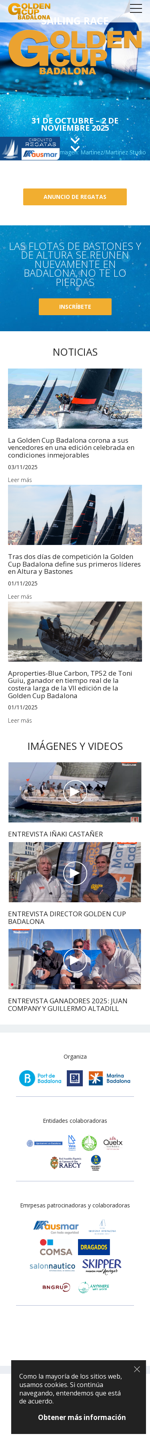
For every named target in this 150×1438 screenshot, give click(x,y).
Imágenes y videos (75, 746)
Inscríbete (75, 306)
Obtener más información (82, 1417)
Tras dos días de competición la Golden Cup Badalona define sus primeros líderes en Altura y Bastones (74, 564)
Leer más (20, 480)
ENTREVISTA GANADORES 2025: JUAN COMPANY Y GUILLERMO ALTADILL (68, 1004)
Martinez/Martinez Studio (113, 152)
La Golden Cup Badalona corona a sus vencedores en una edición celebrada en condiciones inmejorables (71, 447)
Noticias (75, 351)
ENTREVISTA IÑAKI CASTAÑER (55, 833)
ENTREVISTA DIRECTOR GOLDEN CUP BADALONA (67, 917)
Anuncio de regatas (75, 197)
